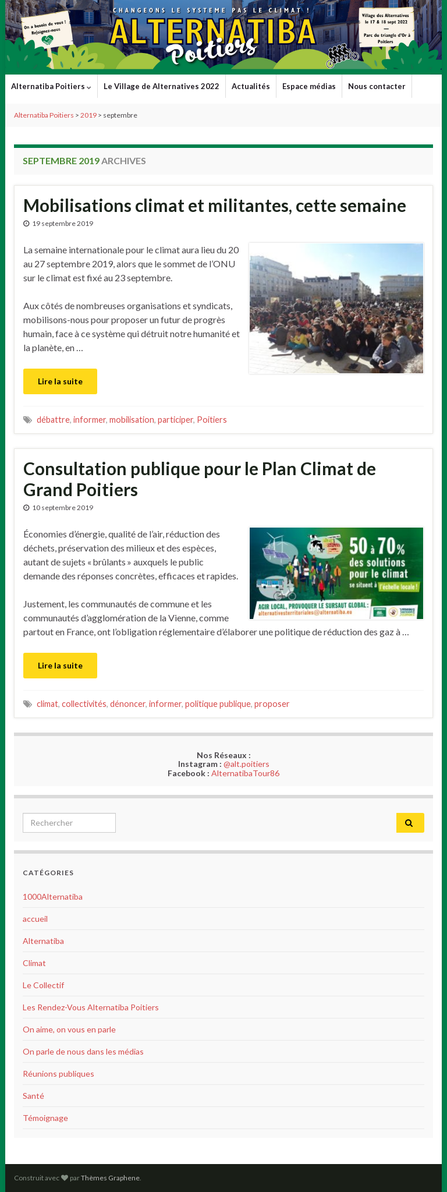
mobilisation (131, 420)
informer (89, 420)
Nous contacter (377, 86)
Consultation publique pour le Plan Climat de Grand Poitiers (199, 479)
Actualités (251, 86)
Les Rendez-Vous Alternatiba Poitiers (91, 1007)
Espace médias (309, 86)
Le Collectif (43, 985)
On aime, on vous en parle (69, 1029)
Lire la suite (60, 381)
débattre (53, 420)
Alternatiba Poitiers (51, 86)
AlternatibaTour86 (245, 773)
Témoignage (45, 1118)
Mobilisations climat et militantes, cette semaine (214, 204)
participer (175, 420)
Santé (33, 1096)
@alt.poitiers (246, 764)
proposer (272, 704)
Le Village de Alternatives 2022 (161, 86)
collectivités (84, 704)
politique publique (218, 704)
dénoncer (128, 704)
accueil (35, 919)
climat (47, 704)
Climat (34, 963)
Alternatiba (43, 941)
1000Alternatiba (53, 896)
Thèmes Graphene (110, 1177)
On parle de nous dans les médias (83, 1051)
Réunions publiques (58, 1073)
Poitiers (212, 420)
